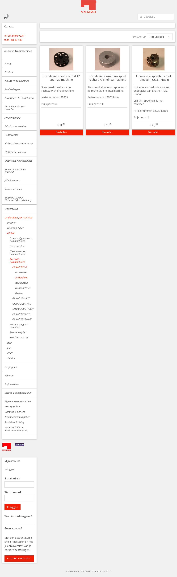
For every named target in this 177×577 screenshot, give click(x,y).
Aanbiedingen (12, 89)
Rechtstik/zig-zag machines (19, 326)
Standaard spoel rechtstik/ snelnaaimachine (61, 77)
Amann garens (12, 117)
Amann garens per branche (14, 108)
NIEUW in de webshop (16, 80)
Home (7, 63)
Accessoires (21, 272)
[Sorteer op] (160, 36)
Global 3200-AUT (21, 303)
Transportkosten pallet (16, 416)
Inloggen (12, 507)
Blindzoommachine (15, 126)
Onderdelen (11, 208)
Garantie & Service (14, 411)
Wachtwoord (12, 492)
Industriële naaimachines (18, 160)
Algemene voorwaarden (17, 401)
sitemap (103, 571)
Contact (8, 72)
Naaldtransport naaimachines (18, 253)
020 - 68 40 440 (13, 40)
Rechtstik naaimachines (17, 260)
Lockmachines (17, 246)
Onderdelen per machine (18, 217)
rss (110, 571)
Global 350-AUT (21, 298)
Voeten (18, 293)
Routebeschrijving (14, 422)
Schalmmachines (19, 337)
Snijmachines (11, 384)
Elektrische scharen (15, 152)
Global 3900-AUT (21, 319)
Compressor (11, 134)
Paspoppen (10, 367)
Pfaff (9, 353)
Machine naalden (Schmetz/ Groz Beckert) (17, 199)
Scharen (8, 375)
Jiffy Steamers (12, 180)
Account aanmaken (18, 558)
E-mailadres (12, 478)
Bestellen (61, 131)
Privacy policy (12, 406)
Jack (9, 342)
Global (10, 233)
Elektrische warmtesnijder (18, 143)
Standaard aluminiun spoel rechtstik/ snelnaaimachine (107, 77)
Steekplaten (21, 282)
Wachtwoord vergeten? (18, 516)
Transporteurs (22, 287)
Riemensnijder (17, 332)
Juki (9, 347)
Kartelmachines (12, 189)
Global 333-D (19, 267)
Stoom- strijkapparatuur (17, 392)
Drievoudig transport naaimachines (21, 240)
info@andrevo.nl (14, 35)
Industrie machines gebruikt (14, 170)
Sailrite (11, 358)
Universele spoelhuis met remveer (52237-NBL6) (153, 77)
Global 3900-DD (21, 314)
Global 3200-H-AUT (23, 308)
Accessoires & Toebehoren (19, 97)
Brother (11, 222)
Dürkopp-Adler (15, 227)
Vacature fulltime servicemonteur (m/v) (16, 429)
